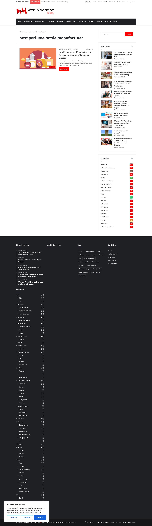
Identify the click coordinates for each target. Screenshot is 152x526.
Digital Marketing (24, 469)
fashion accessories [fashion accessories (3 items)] (84, 255)
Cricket (21, 450)
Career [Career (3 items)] (80, 251)
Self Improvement (25, 434)
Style (20, 441)
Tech (90, 21)
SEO (20, 485)
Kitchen (21, 396)
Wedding (105, 207)
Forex (21, 409)
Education (105, 210)
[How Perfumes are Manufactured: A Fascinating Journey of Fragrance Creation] (37, 58)
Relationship (23, 431)
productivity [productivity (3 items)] (91, 269)
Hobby (104, 213)
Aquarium (22, 371)
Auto (103, 194)
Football (21, 453)
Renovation (70, 21)
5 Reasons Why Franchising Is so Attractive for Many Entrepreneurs (123, 123)
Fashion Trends (107, 187)
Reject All (27, 517)
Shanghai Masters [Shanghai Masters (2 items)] (84, 272)
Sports (106, 21)
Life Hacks (105, 204)
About (94, 2)
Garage (21, 390)
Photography (23, 377)
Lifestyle (81, 21)
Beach (21, 498)
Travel (98, 21)
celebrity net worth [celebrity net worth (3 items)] (90, 251)
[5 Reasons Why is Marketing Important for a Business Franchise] (106, 94)
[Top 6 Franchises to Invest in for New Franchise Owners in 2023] (106, 55)
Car (20, 301)
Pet (20, 374)
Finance (104, 223)
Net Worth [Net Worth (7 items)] (81, 265)
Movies (21, 330)
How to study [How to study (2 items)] (95, 262)
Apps (20, 463)
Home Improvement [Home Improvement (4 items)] (89, 258)
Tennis (21, 457)
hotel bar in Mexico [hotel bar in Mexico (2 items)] (84, 262)
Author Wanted (102, 2)
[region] (26, 511)
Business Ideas (24, 307)
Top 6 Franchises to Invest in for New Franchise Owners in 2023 (123, 55)
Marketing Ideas (24, 314)
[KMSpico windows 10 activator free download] (106, 115)
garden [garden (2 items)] (94, 255)
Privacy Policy (130, 2)
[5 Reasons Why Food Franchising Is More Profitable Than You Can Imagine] (106, 104)
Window (21, 403)
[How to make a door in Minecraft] (106, 133)
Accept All (40, 517)
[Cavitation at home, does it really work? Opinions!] (106, 65)
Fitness (59, 21)
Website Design (24, 492)
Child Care (22, 428)
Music (21, 333)
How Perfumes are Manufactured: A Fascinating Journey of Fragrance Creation (75, 55)
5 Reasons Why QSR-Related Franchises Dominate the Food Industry (123, 84)
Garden (21, 393)
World (115, 21)
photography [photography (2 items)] (82, 269)
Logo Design (23, 479)
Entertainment (40, 21)
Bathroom (22, 384)
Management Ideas (25, 311)
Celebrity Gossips (24, 326)
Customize (13, 517)
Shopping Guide (24, 438)
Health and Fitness (108, 181)
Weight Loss (23, 365)
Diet (20, 358)
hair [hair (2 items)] (80, 258)
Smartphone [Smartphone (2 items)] (82, 276)
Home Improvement (108, 168)
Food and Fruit (106, 184)
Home (20, 21)
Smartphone (23, 488)
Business (27, 21)
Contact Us (112, 2)
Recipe (21, 349)
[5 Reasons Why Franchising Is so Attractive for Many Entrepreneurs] (106, 124)
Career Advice (23, 425)
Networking (23, 482)
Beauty (21, 355)
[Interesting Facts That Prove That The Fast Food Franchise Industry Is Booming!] (106, 141)
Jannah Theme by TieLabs (49, 522)
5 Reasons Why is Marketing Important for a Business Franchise (123, 94)
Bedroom (22, 387)
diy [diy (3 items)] (99, 251)
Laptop (21, 476)
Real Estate (22, 412)
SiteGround (72, 522)
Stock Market (23, 415)
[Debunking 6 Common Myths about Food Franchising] (106, 75)
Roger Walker (64, 49)
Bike (20, 298)
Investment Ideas (107, 227)
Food (51, 21)
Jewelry (21, 339)
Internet (21, 472)
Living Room (23, 399)
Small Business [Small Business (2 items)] (95, 272)
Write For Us (121, 2)
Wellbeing (105, 217)
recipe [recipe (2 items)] (99, 269)
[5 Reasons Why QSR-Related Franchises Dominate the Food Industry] (106, 84)
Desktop (21, 466)
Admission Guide (24, 320)
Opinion (104, 164)
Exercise (21, 361)
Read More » (64, 69)
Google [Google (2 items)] (101, 255)
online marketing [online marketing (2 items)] (91, 265)
